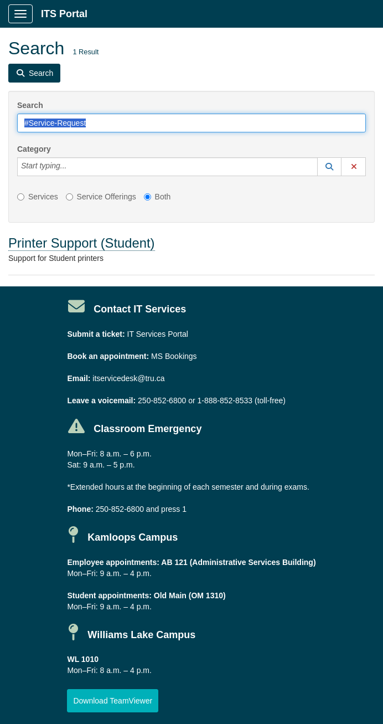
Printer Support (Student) (81, 242)
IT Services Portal (157, 334)
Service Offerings (101, 196)
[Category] (72, 167)
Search (30, 105)
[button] (329, 166)
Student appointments (108, 595)
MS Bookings (173, 356)
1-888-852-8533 (224, 400)
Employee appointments (112, 562)
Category (34, 149)
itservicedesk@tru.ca (128, 378)
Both (157, 196)
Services (37, 196)
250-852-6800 (162, 400)
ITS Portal (64, 13)
